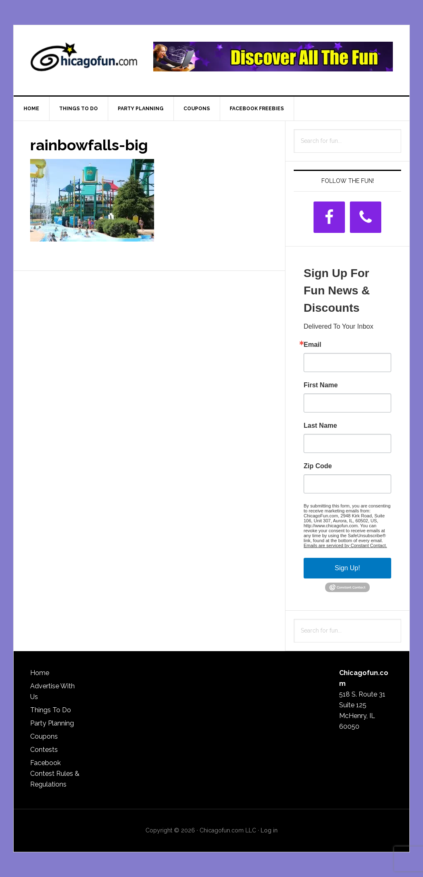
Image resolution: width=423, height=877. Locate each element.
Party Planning (52, 723)
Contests (44, 750)
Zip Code (318, 466)
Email (312, 344)
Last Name (320, 425)
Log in (269, 830)
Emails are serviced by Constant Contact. (345, 545)
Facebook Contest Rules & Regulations (54, 773)
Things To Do (50, 710)
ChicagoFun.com (84, 60)
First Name (321, 385)
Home (39, 673)
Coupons (44, 736)
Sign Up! (347, 567)
